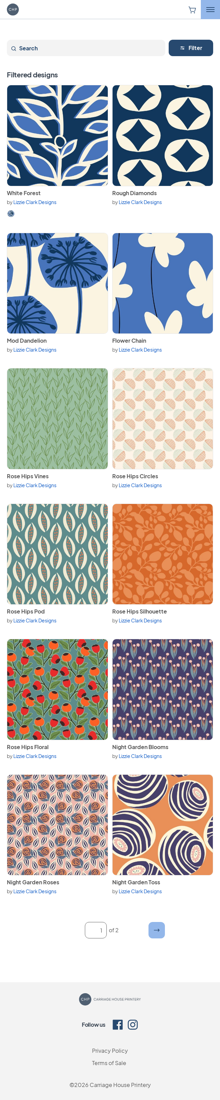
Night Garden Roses (33, 882)
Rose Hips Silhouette (139, 611)
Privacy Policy (110, 1050)
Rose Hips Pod (26, 611)
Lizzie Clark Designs (34, 202)
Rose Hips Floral (28, 746)
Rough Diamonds (134, 193)
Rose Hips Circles (135, 476)
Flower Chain (129, 340)
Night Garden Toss (136, 882)
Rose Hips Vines (28, 476)
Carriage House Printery (120, 1084)
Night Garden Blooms (140, 746)
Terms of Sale (109, 1062)
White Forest (24, 193)
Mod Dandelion (27, 340)
